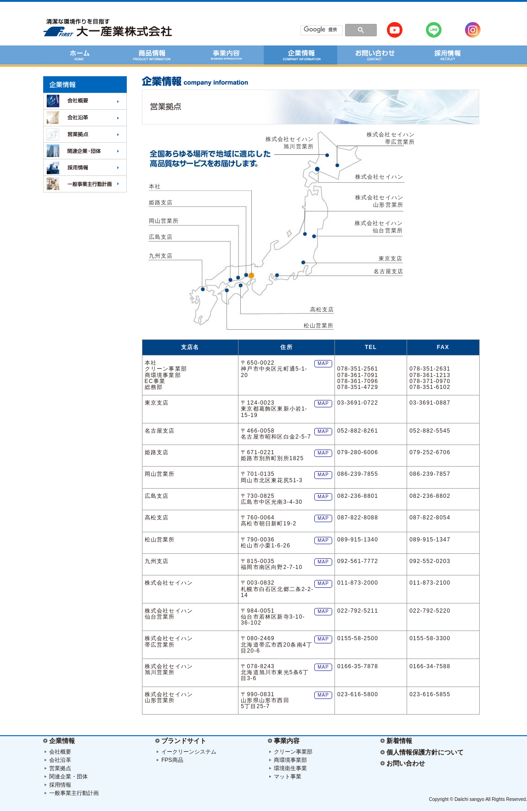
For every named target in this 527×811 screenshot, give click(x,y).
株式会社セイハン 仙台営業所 (379, 227)
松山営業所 (319, 325)
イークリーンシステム (188, 752)
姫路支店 (161, 202)
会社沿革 (60, 760)
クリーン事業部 (293, 752)
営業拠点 (60, 768)
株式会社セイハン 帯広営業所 (394, 138)
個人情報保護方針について (425, 752)
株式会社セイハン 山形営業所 (379, 201)
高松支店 (322, 309)
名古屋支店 (389, 271)
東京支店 (391, 258)
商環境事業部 (290, 760)
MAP (323, 363)
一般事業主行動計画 (74, 793)
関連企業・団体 (68, 776)
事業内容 (287, 740)
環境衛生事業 (290, 768)
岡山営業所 (164, 221)
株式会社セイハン (379, 177)
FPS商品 (172, 760)
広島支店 (161, 237)
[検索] (321, 30)
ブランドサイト (183, 740)
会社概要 (60, 752)
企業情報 (62, 740)
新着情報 (399, 740)
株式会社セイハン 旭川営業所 (290, 143)
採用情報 (60, 785)
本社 (155, 186)
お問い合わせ (405, 763)
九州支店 (161, 256)
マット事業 (287, 776)
